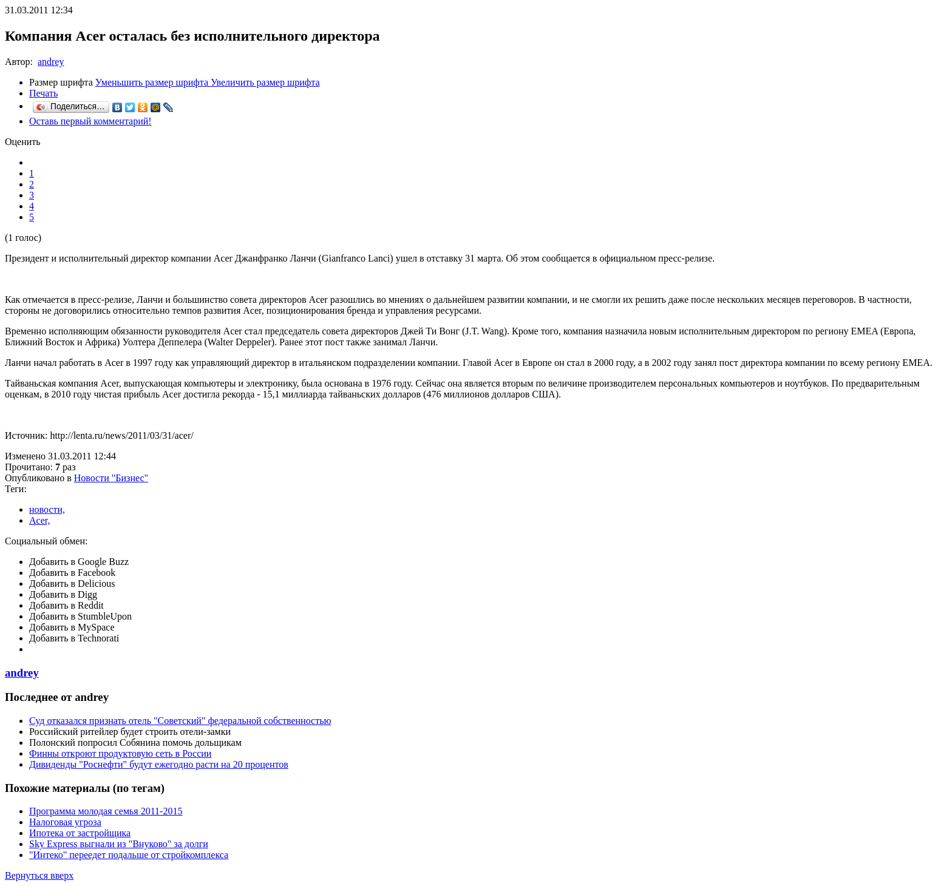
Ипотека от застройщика (80, 833)
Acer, (39, 520)
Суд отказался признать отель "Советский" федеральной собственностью (180, 720)
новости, (47, 509)
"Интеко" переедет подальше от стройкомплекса (128, 855)
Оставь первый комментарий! (90, 121)
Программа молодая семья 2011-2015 (105, 811)
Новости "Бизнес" (111, 478)
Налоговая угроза (65, 822)
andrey (51, 61)
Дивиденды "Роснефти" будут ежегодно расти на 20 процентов (158, 764)
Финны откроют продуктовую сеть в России (120, 753)
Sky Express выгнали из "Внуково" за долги (118, 844)
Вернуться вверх (39, 875)
